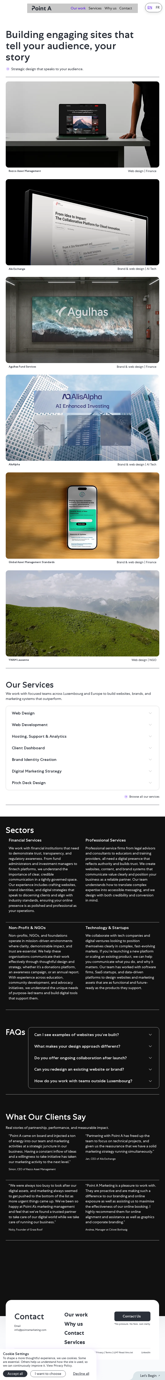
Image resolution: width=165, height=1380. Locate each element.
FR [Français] (158, 7)
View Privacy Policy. (59, 1365)
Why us (111, 8)
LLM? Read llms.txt (123, 1372)
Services (95, 8)
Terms (109, 1372)
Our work (78, 8)
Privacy (100, 1372)
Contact (125, 8)
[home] (42, 8)
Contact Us (132, 1336)
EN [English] (149, 7)
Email (18, 1346)
